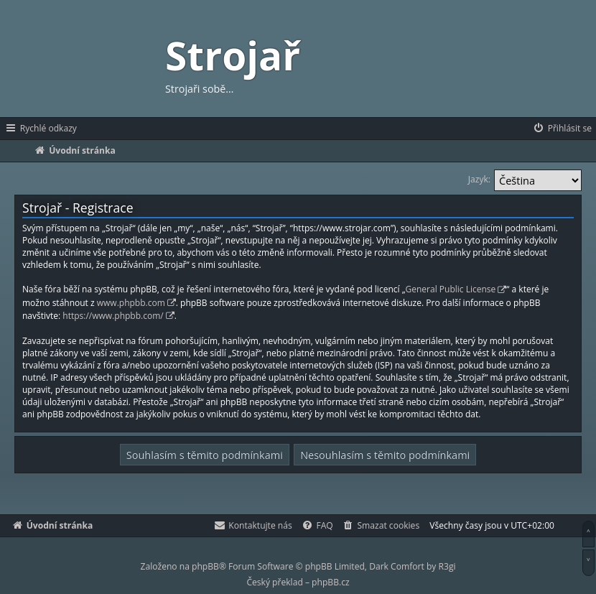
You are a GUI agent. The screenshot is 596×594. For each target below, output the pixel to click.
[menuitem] (562, 128)
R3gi (447, 566)
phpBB (205, 566)
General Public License (451, 289)
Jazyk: (479, 179)
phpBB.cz (330, 582)
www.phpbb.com (131, 303)
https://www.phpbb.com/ (112, 316)
